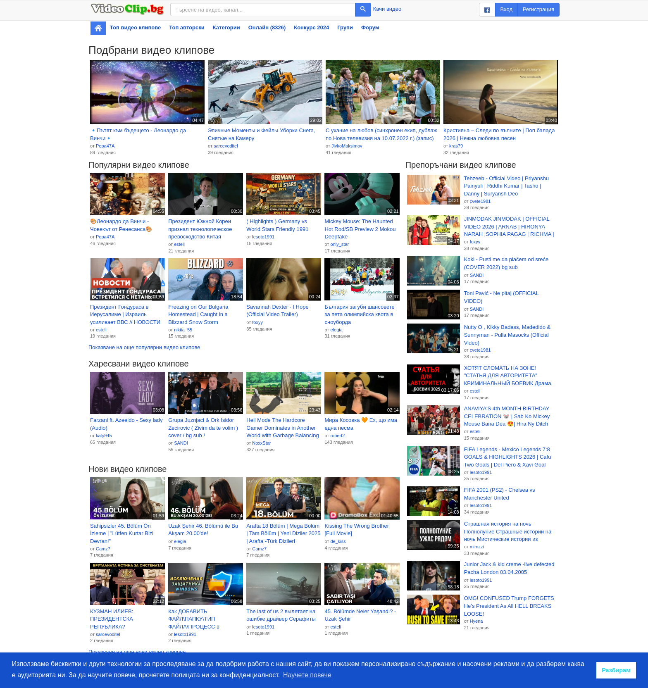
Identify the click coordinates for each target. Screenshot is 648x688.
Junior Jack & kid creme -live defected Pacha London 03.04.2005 (509, 568)
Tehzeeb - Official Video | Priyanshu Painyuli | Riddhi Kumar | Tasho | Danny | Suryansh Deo (506, 186)
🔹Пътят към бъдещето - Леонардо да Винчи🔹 (138, 134)
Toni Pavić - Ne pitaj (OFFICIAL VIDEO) (501, 297)
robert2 (337, 435)
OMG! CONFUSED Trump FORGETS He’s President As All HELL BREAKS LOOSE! (509, 606)
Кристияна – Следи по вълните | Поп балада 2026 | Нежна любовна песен (499, 134)
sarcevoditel (226, 145)
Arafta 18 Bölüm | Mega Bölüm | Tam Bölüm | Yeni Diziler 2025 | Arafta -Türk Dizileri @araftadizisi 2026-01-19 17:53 (283, 534)
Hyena (476, 621)
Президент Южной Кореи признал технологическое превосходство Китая (200, 229)
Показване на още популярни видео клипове (144, 347)
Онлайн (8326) (267, 27)
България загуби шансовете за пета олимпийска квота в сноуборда (359, 314)
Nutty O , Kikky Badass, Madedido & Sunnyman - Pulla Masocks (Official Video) (507, 334)
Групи (345, 27)
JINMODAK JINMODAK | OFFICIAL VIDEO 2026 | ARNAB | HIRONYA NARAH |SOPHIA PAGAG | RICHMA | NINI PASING (509, 227)
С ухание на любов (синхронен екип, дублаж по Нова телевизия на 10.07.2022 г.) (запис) (381, 134)
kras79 (456, 145)
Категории (226, 27)
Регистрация (538, 9)
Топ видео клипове (135, 27)
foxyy (257, 322)
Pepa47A (105, 145)
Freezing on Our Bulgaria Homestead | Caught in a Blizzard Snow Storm (198, 314)
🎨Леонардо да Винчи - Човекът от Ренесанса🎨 (121, 225)
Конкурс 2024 (311, 27)
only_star (339, 244)
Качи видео (387, 9)
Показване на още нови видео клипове (137, 652)
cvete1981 (480, 201)
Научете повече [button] (307, 674)
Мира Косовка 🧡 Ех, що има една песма (360, 424)
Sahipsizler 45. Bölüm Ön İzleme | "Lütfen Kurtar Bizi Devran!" (121, 533)
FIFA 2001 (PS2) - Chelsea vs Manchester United (499, 494)
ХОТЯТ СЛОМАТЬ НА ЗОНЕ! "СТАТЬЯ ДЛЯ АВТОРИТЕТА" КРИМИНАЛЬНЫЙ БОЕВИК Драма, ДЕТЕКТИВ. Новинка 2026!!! (508, 376)
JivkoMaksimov (346, 145)
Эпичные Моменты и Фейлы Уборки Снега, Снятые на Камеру (261, 134)
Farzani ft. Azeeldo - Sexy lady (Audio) (126, 424)
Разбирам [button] (616, 670)
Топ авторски (186, 27)
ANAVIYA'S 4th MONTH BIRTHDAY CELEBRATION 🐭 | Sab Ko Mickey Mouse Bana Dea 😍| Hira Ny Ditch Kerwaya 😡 (507, 416)
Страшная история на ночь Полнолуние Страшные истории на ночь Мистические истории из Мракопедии (508, 532)
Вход (506, 9)
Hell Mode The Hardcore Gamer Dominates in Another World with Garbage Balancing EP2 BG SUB (282, 428)
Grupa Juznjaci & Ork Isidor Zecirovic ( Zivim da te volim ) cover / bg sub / (203, 427)
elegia (336, 329)
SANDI (181, 442)
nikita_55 (183, 329)
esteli (179, 244)
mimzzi (477, 546)
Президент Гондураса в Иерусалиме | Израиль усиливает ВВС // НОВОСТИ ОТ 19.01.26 (125, 315)
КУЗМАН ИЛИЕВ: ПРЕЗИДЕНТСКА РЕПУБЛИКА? (111, 619)
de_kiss (337, 541)
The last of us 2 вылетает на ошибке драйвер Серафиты (281, 615)
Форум (370, 27)
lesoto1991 (263, 236)
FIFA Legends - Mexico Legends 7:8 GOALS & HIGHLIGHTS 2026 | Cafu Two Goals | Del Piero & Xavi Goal (507, 457)
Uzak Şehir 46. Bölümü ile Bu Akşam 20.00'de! (203, 530)
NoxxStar (261, 442)
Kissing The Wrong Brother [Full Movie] (356, 530)
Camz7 (103, 548)
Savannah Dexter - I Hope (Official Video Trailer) (277, 311)
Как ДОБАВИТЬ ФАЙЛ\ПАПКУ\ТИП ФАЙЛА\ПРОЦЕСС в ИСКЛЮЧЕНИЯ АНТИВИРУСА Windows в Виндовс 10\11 (200, 619)
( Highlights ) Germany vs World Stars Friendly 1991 (277, 225)
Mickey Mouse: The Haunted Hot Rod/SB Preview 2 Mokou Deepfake (359, 229)
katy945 (104, 435)
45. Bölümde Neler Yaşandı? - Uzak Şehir (360, 615)
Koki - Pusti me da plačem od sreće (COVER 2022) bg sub (506, 263)
